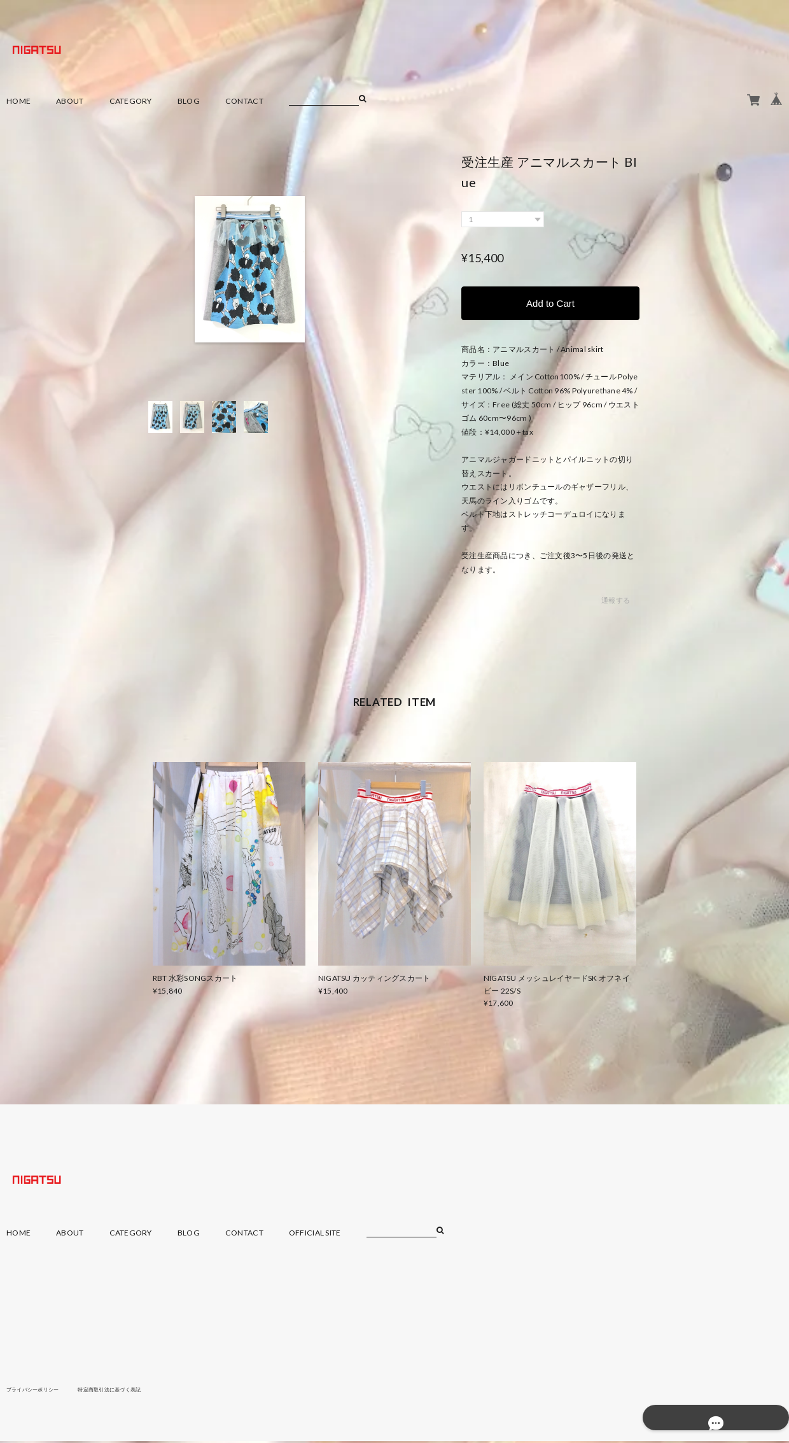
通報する (615, 602)
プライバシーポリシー (39, 1391)
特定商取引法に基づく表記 (130, 1391)
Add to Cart (550, 304)
